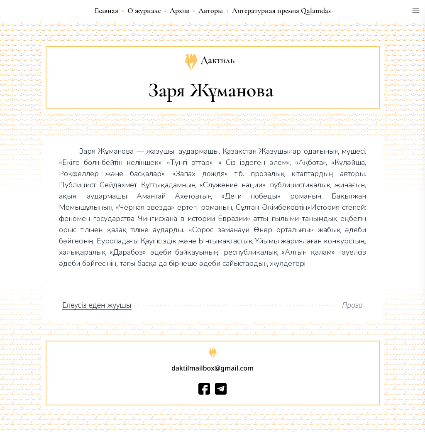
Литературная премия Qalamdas (281, 10)
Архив (179, 10)
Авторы (210, 10)
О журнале (144, 10)
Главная (106, 10)
